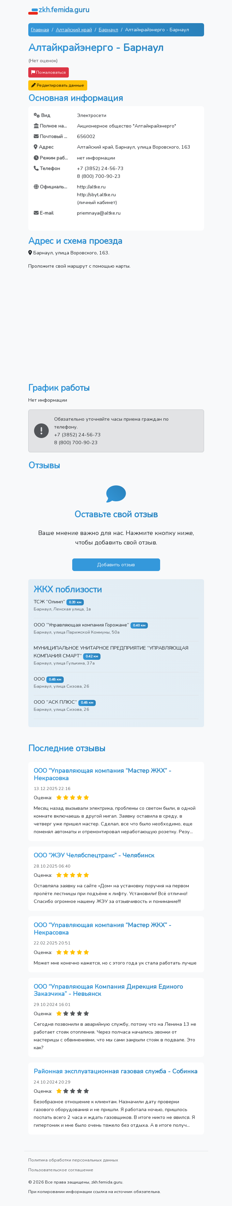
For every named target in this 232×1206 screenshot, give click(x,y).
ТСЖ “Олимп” (49, 601)
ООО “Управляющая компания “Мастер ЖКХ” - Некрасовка (102, 774)
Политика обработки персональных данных (73, 1160)
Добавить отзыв (116, 564)
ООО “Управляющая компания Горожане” (81, 624)
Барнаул (108, 29)
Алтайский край (74, 29)
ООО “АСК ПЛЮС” (55, 702)
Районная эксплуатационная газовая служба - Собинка (116, 1071)
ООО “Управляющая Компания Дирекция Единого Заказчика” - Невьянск (108, 990)
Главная (40, 29)
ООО (39, 678)
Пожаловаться (48, 72)
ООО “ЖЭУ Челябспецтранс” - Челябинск (94, 855)
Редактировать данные (57, 85)
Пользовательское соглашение (60, 1170)
